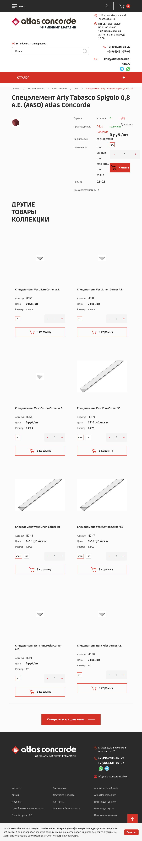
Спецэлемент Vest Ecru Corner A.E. (37, 289)
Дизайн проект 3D (22, 815)
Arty (76, 88)
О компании (60, 788)
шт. (112, 145)
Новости (16, 801)
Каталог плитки (36, 88)
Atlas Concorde (59, 88)
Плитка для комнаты (106, 815)
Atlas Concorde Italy (105, 795)
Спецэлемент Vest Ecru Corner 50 (98, 408)
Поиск (85, 51)
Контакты (58, 801)
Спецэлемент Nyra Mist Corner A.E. (99, 645)
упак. (80, 437)
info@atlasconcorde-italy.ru (117, 61)
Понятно (131, 832)
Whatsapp (128, 69)
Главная (16, 88)
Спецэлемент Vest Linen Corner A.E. (100, 289)
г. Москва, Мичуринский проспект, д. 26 (112, 17)
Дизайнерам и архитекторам (28, 808)
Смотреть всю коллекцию (66, 719)
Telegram (122, 69)
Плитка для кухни (104, 808)
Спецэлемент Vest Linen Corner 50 (37, 527)
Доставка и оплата (64, 795)
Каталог (16, 788)
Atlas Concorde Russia (106, 788)
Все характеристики (85, 190)
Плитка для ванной (105, 801)
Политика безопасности (66, 808)
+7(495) (118, 46)
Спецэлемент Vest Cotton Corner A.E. (39, 408)
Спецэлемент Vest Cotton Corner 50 (100, 527)
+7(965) (118, 51)
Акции (15, 795)
